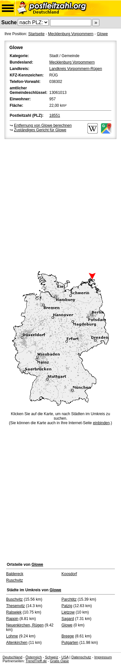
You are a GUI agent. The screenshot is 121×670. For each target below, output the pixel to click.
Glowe (102, 34)
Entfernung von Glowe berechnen (43, 125)
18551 (54, 115)
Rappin (12, 618)
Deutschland (12, 657)
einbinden (101, 423)
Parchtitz (69, 599)
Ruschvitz (14, 580)
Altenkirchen (16, 642)
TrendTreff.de (36, 661)
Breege (68, 636)
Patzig (67, 606)
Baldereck (14, 574)
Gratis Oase (59, 661)
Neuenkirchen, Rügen (25, 625)
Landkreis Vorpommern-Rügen (75, 68)
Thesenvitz (15, 606)
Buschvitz (14, 599)
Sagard (68, 618)
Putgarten (70, 642)
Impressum (103, 657)
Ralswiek (14, 612)
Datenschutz (81, 657)
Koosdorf (69, 574)
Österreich (33, 657)
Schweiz (51, 657)
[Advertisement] (60, 204)
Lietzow (68, 612)
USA (64, 657)
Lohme (12, 636)
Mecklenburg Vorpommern (71, 34)
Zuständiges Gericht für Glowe (40, 130)
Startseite (36, 34)
